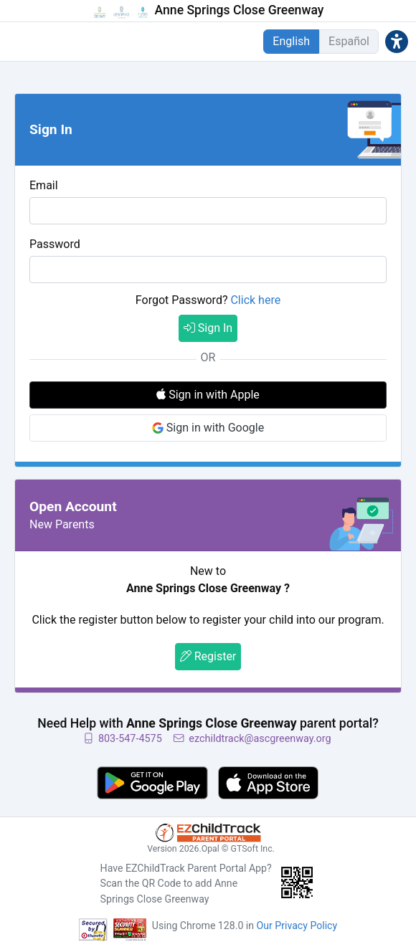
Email (43, 185)
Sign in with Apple (208, 394)
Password (54, 244)
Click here (255, 300)
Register (208, 656)
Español (348, 41)
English (291, 41)
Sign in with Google (208, 427)
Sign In (208, 328)
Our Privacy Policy (297, 925)
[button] (396, 41)
